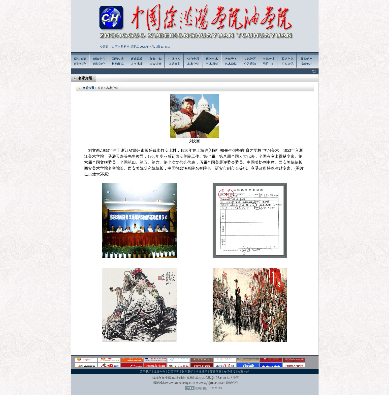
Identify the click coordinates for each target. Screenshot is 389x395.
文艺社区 (250, 59)
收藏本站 (243, 371)
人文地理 (137, 64)
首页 (100, 88)
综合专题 (193, 59)
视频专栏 (306, 64)
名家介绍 (193, 64)
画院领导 (80, 64)
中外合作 (174, 59)
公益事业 (174, 64)
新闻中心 (99, 59)
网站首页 (80, 59)
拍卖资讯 (287, 64)
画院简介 (99, 64)
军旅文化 (287, 59)
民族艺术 (212, 59)
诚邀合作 (159, 371)
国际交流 (118, 59)
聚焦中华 (156, 59)
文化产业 (269, 59)
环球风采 (137, 59)
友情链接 (229, 371)
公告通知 (250, 64)
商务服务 (216, 371)
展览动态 (306, 59)
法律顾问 (201, 371)
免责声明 (173, 371)
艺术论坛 (231, 64)
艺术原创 (212, 64)
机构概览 (118, 64)
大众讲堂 (156, 64)
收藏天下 (231, 59)
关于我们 (146, 371)
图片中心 (269, 64)
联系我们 (188, 371)
